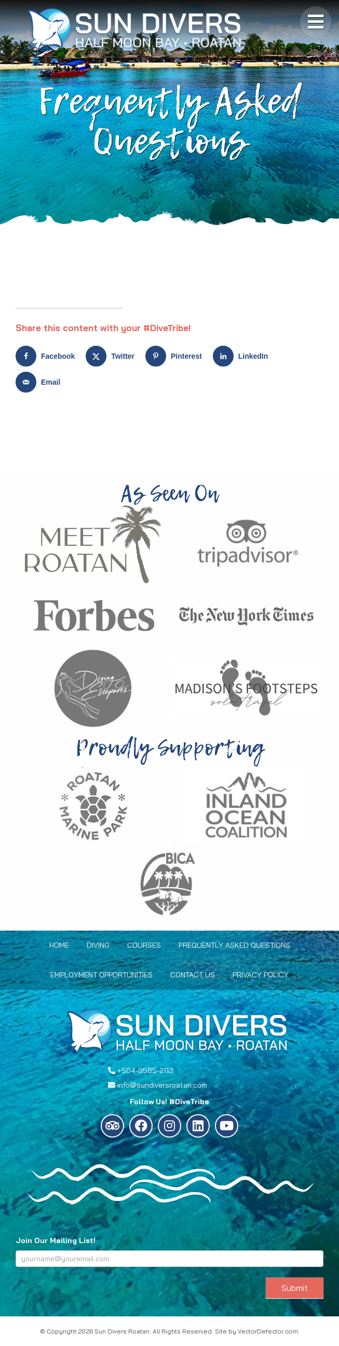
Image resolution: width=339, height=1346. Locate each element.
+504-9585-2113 (145, 1070)
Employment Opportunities (101, 974)
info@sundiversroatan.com (162, 1085)
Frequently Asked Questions (234, 945)
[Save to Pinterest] (176, 356)
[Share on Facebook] (47, 356)
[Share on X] (112, 356)
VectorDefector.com (268, 1331)
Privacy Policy (261, 974)
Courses (144, 945)
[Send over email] (40, 382)
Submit (294, 1288)
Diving (98, 945)
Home (59, 945)
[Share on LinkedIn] (243, 356)
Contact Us (192, 974)
